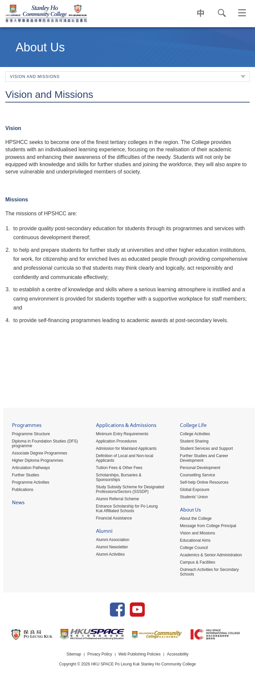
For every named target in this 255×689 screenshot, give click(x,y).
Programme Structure (28, 434)
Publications (20, 490)
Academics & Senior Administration (210, 555)
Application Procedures (114, 441)
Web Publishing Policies (139, 657)
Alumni (102, 532)
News (15, 504)
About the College (195, 519)
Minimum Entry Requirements (120, 434)
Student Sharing (193, 441)
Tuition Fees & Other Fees (117, 468)
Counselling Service (196, 475)
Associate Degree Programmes (36, 453)
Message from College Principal (207, 526)
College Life (192, 426)
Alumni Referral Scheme (115, 499)
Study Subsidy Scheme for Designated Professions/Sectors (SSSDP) (128, 489)
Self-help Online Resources (203, 482)
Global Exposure (194, 490)
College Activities (194, 434)
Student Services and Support (205, 449)
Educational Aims (194, 540)
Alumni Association (111, 540)
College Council (193, 548)
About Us (189, 511)
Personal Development (199, 468)
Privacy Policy (99, 657)
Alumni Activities (108, 554)
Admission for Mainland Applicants (124, 449)
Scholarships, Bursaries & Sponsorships (116, 477)
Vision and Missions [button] (127, 76)
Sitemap (73, 657)
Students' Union (193, 497)
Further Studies (22, 475)
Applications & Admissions (124, 426)
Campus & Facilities (196, 562)
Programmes (24, 426)
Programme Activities (27, 482)
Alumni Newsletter (110, 547)
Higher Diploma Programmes (34, 460)
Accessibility (178, 657)
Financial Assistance (112, 518)
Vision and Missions (196, 533)
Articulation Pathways (28, 468)
